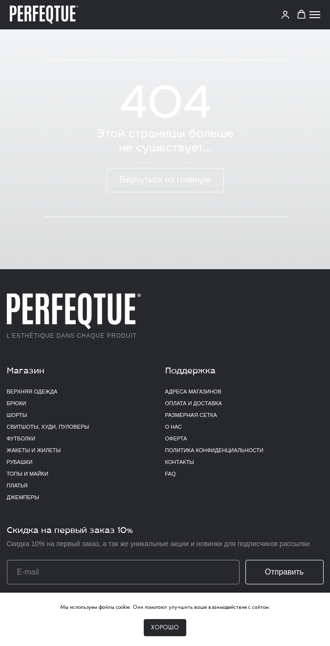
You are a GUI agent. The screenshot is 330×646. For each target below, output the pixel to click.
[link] (285, 14)
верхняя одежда (32, 391)
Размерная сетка (191, 415)
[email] (123, 572)
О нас (173, 427)
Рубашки (20, 462)
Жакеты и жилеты (34, 450)
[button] (301, 14)
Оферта (176, 438)
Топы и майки (27, 474)
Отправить (284, 572)
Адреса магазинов (193, 391)
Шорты (17, 415)
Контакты (179, 462)
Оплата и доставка (193, 403)
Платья (17, 485)
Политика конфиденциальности (214, 450)
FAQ (170, 474)
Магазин (25, 371)
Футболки (21, 438)
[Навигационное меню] (314, 14)
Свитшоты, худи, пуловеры (48, 427)
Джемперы (23, 497)
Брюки (16, 403)
